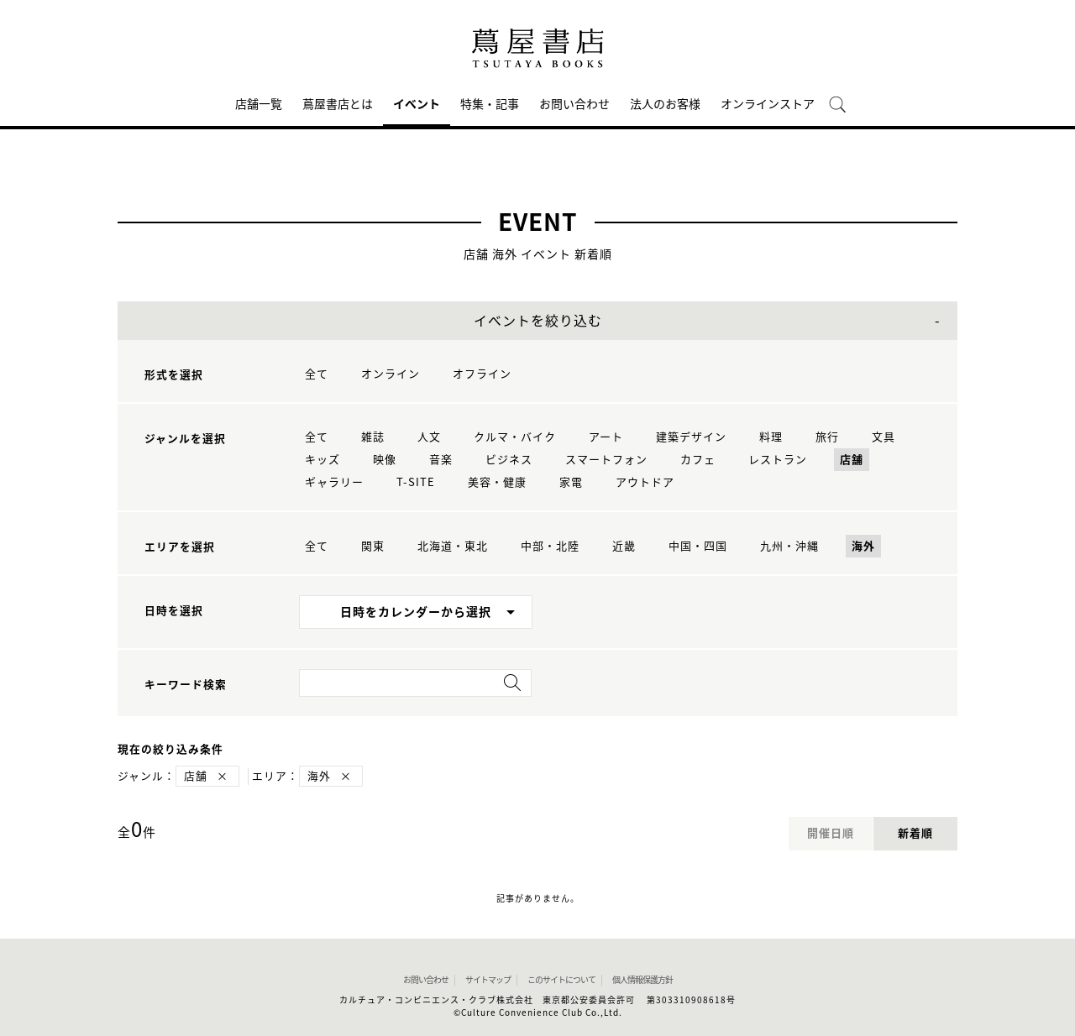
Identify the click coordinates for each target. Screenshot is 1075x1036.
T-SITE (415, 482)
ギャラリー (334, 482)
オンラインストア (768, 104)
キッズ (322, 459)
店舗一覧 (258, 104)
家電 (571, 482)
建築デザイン (691, 437)
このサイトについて (561, 980)
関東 (373, 546)
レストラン (777, 459)
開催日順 (830, 833)
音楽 (441, 459)
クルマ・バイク (515, 437)
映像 (384, 459)
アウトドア (645, 482)
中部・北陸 (550, 546)
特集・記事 (489, 104)
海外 (863, 546)
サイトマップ (488, 980)
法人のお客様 (665, 104)
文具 (883, 437)
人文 (429, 437)
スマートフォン (606, 459)
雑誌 (373, 437)
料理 (771, 437)
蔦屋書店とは (337, 104)
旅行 (827, 437)
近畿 (624, 546)
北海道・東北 (452, 546)
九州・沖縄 (789, 546)
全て (316, 374)
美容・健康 (497, 482)
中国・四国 (698, 546)
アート (606, 437)
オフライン (482, 374)
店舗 (851, 459)
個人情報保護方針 (642, 980)
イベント (416, 104)
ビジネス (508, 459)
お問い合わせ (574, 104)
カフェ (698, 459)
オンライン (390, 374)
